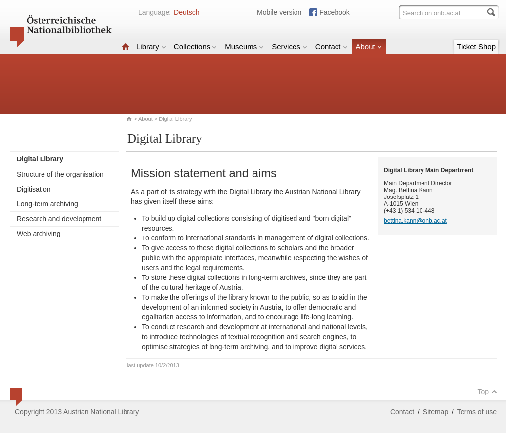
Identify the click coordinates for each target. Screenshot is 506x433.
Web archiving (38, 233)
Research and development (59, 219)
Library (151, 46)
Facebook (334, 12)
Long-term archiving (47, 204)
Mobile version (279, 12)
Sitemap (435, 412)
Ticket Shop (476, 46)
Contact (331, 46)
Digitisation (33, 189)
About (369, 46)
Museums (244, 46)
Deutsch (186, 12)
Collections (195, 46)
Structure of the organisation (60, 174)
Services (289, 46)
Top (487, 391)
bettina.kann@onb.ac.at (415, 220)
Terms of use (477, 412)
